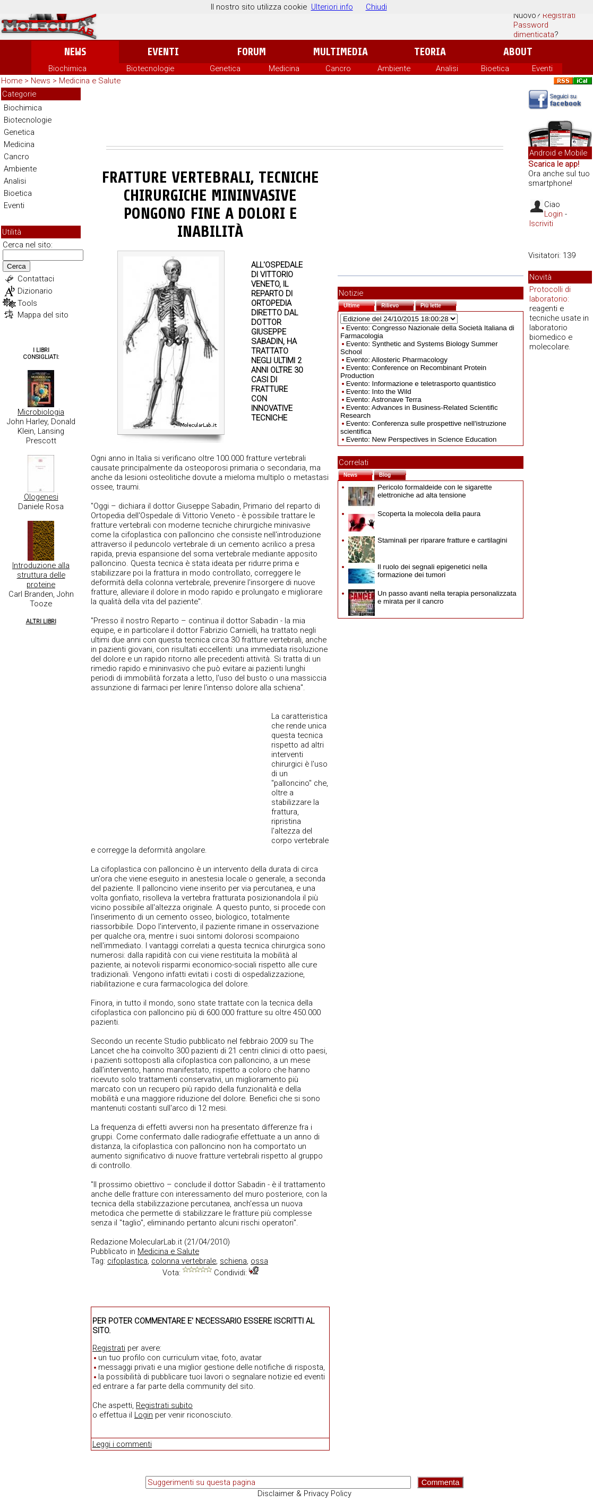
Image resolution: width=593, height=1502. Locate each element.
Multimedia (340, 52)
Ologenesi (41, 497)
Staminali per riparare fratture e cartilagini (427, 540)
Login (143, 1415)
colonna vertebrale (183, 1261)
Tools (27, 303)
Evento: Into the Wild (378, 392)
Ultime (359, 304)
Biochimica (67, 68)
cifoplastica (127, 1261)
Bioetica (495, 68)
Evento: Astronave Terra (384, 400)
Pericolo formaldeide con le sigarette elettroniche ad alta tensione (420, 491)
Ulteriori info (332, 7)
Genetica (225, 68)
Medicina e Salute (90, 80)
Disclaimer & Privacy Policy (304, 1493)
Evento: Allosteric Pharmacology (397, 360)
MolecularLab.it (156, 1242)
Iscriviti (541, 223)
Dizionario (35, 291)
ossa (259, 1261)
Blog (392, 474)
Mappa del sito (43, 315)
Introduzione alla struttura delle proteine (41, 575)
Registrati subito (164, 1405)
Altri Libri (41, 621)
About (517, 52)
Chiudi (376, 7)
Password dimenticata (533, 29)
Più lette (438, 304)
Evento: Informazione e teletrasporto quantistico (421, 384)
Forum (251, 52)
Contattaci (36, 279)
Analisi (447, 68)
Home (11, 80)
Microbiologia (41, 412)
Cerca (16, 266)
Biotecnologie (150, 68)
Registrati (559, 15)
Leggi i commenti (122, 1444)
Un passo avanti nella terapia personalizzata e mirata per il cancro (432, 597)
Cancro (338, 68)
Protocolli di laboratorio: (550, 294)
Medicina (284, 68)
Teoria (430, 52)
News (75, 52)
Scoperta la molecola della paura (414, 514)
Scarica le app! (553, 164)
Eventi (163, 52)
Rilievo (397, 304)
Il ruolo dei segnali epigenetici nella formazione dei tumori (417, 571)
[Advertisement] (304, 117)
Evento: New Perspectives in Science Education (421, 439)
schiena (233, 1261)
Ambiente (393, 68)
